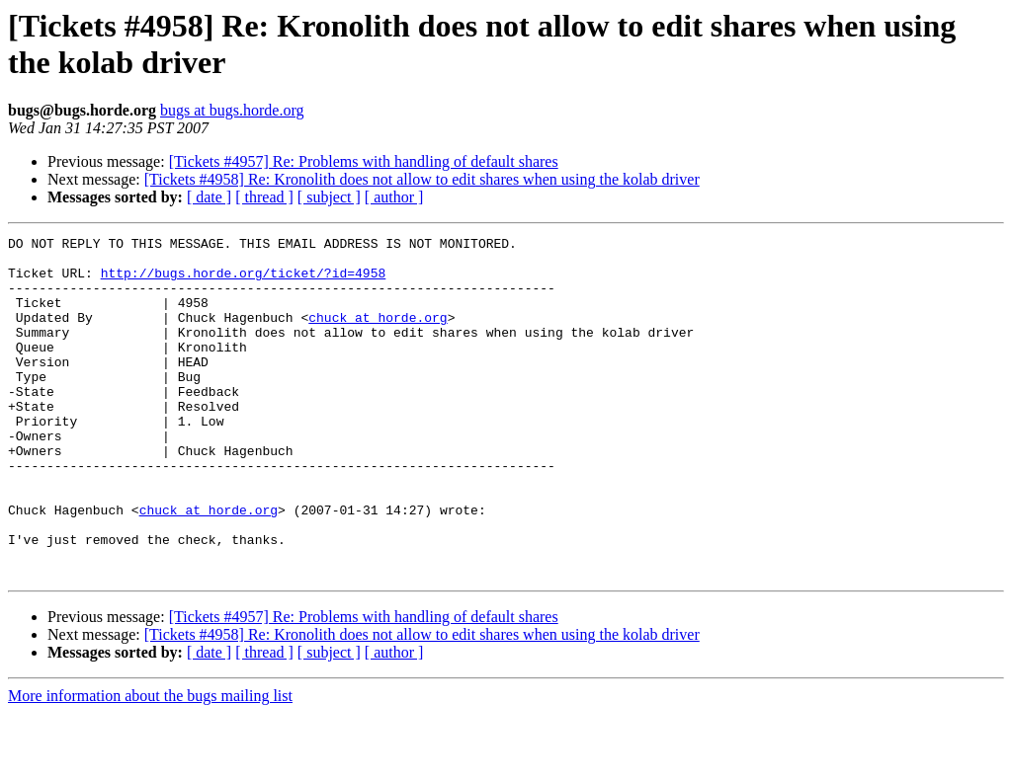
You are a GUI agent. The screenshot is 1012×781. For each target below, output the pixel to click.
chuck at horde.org (377, 335)
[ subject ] (329, 197)
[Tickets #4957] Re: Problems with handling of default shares (363, 161)
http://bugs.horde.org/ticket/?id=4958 (243, 281)
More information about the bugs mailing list (150, 763)
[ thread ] (264, 197)
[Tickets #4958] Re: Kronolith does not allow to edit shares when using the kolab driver (422, 179)
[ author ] (394, 197)
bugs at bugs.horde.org (231, 110)
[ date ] (209, 197)
